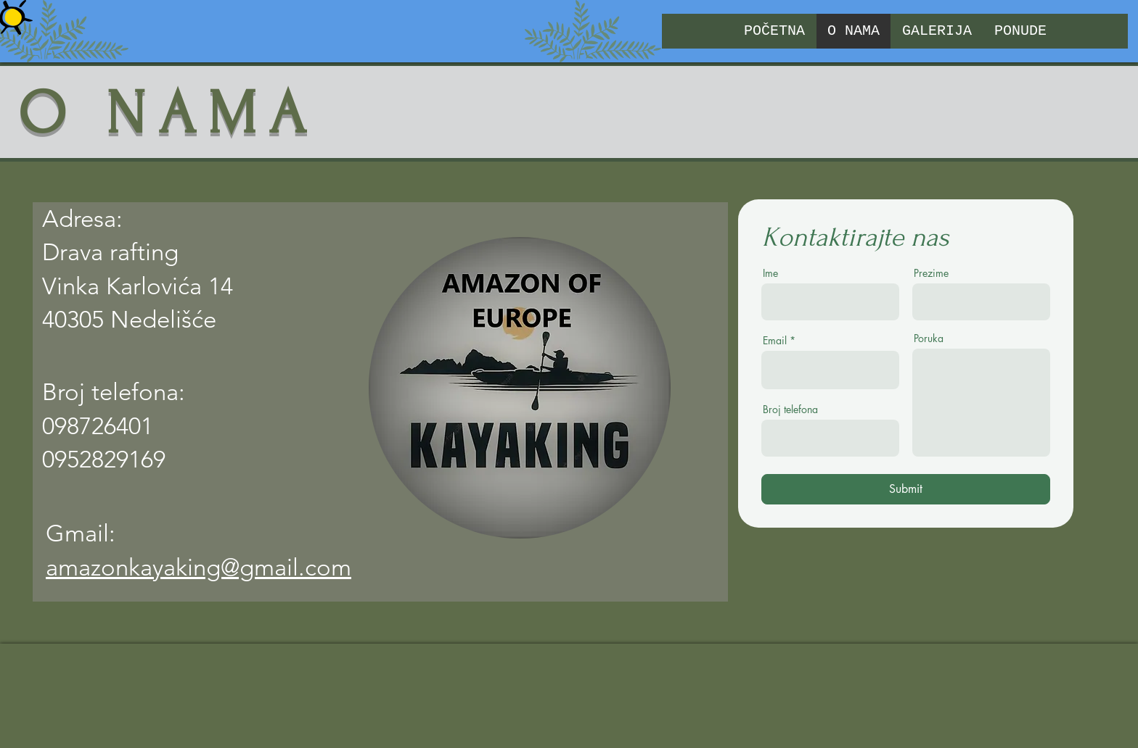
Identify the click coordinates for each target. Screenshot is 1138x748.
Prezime (931, 273)
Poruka (928, 338)
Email (775, 341)
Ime (770, 273)
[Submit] (905, 489)
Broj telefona (790, 409)
